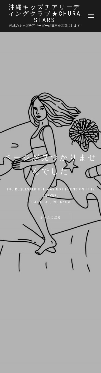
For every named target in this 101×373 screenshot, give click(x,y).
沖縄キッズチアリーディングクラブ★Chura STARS (44, 13)
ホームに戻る (50, 217)
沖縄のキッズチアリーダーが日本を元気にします (44, 25)
